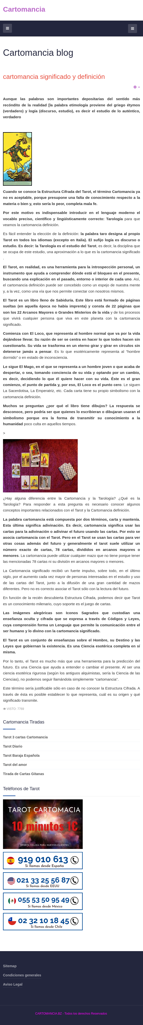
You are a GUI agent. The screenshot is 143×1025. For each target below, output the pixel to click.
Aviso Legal (12, 984)
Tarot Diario (12, 746)
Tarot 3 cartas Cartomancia (25, 737)
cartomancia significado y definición (54, 76)
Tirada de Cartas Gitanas (23, 774)
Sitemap (9, 966)
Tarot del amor (15, 765)
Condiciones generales (22, 975)
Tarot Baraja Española (21, 755)
